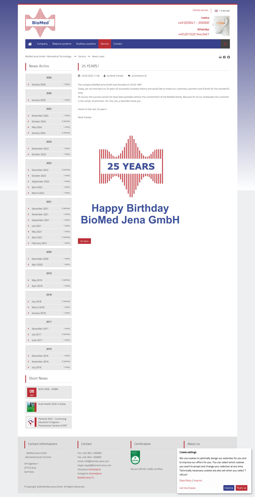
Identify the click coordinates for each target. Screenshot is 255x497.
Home (28, 41)
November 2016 (51, 361)
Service (105, 43)
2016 (49, 349)
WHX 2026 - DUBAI (48, 389)
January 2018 (51, 313)
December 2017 (51, 328)
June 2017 (51, 340)
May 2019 (51, 280)
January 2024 (51, 133)
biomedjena (95, 469)
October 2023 (51, 154)
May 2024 (51, 127)
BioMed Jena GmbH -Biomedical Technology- (48, 56)
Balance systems (61, 43)
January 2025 (51, 100)
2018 (49, 294)
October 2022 (51, 175)
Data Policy (185, 480)
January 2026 (51, 84)
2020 (49, 252)
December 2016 (51, 355)
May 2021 (51, 231)
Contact (117, 43)
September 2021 (51, 220)
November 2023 (51, 148)
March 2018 (51, 307)
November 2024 (51, 115)
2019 (49, 273)
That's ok (241, 488)
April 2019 (51, 286)
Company (42, 43)
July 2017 (51, 334)
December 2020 (51, 258)
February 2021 (51, 243)
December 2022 (51, 170)
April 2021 (51, 237)
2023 (49, 141)
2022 (49, 163)
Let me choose (187, 488)
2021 (49, 201)
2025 (49, 93)
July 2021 (51, 225)
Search (225, 44)
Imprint (198, 480)
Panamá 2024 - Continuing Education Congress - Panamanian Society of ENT (52, 422)
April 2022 (51, 187)
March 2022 (51, 193)
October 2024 (51, 121)
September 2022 (51, 181)
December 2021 (51, 208)
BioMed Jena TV (86, 477)
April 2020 (51, 264)
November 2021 (51, 214)
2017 (49, 321)
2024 (49, 108)
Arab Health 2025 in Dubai (52, 404)
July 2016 (51, 367)
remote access (200, 10)
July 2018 (51, 301)
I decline (228, 488)
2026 (49, 77)
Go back (84, 241)
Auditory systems (86, 43)
